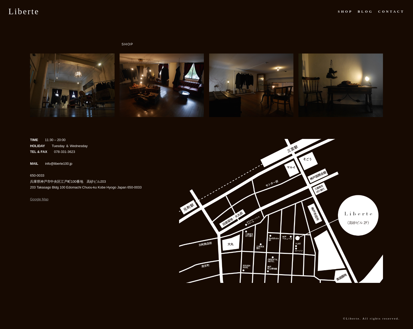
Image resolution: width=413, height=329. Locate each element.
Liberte (23, 11)
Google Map (39, 199)
